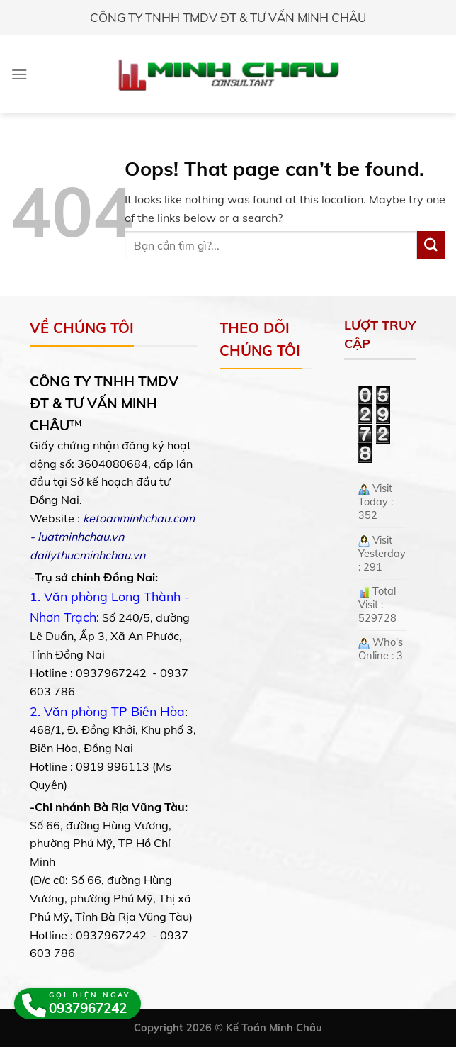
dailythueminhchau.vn (87, 555)
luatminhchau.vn (81, 537)
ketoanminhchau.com (139, 518)
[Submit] (431, 245)
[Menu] (19, 74)
